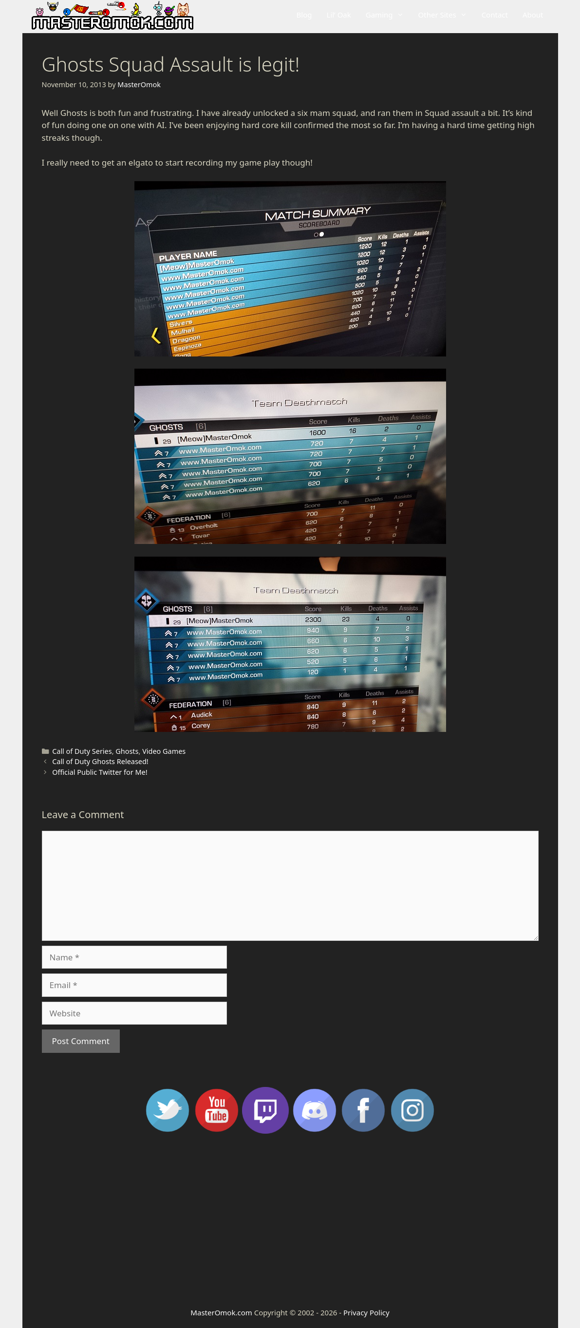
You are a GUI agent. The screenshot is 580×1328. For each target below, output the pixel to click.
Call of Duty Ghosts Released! (100, 761)
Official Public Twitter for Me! (99, 772)
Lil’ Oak (339, 14)
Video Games (164, 751)
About (533, 14)
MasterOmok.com (221, 1312)
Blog (304, 14)
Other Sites (446, 14)
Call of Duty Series (82, 751)
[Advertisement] (290, 1219)
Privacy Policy (366, 1312)
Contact (495, 14)
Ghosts (126, 751)
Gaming (388, 14)
